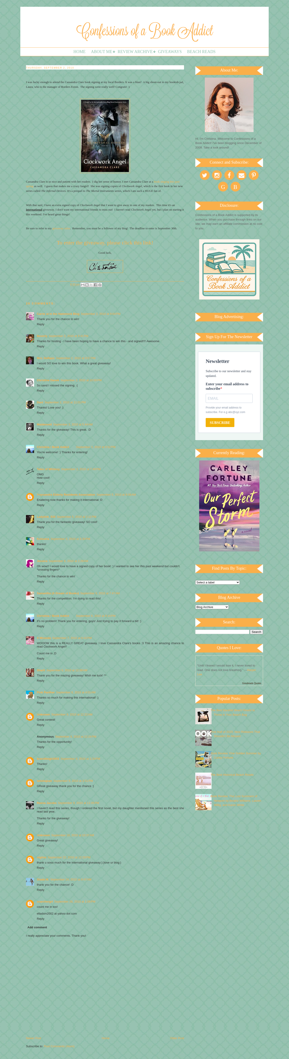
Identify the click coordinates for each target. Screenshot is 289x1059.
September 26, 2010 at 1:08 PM (74, 901)
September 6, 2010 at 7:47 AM (100, 593)
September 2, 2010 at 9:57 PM (76, 358)
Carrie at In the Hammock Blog (58, 314)
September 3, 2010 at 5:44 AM (73, 424)
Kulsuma (43, 539)
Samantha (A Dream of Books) (58, 593)
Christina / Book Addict (53, 447)
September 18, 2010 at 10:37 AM (72, 835)
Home (79, 51)
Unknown (43, 714)
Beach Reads (201, 51)
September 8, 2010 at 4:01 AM (76, 692)
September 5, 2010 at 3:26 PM (70, 539)
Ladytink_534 (46, 516)
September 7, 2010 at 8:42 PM (72, 638)
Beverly (42, 336)
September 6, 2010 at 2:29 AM (68, 561)
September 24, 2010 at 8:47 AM (70, 879)
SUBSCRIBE (220, 423)
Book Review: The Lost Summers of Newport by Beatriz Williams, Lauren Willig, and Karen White (235, 800)
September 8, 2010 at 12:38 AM (66, 670)
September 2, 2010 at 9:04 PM (100, 314)
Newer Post (33, 1038)
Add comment (37, 927)
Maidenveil (44, 424)
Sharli (41, 670)
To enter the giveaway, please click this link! (105, 243)
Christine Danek (48, 380)
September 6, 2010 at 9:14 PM (95, 616)
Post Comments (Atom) (59, 1046)
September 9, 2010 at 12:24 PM (75, 736)
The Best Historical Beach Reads (232, 774)
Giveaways (170, 51)
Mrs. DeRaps (46, 358)
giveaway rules (61, 228)
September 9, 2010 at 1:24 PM (80, 758)
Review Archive (135, 51)
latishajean (44, 781)
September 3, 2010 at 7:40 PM (81, 469)
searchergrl (45, 901)
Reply (40, 324)
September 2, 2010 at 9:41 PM (68, 336)
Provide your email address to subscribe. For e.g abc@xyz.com (225, 410)
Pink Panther (46, 692)
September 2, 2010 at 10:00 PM (81, 380)
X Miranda (44, 638)
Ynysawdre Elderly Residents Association (66, 494)
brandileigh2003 (48, 758)
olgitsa (41, 857)
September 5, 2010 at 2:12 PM (76, 516)
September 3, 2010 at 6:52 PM (95, 447)
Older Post (177, 1038)
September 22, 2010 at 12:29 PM (69, 857)
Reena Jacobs (46, 803)
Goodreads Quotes (251, 683)
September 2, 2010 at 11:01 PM (65, 402)
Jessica (42, 561)
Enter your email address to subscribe (227, 386)
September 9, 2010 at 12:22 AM (72, 714)
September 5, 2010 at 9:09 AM (116, 494)
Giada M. (43, 879)
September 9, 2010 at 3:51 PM (73, 781)
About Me (101, 51)
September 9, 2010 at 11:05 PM (78, 803)
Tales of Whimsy (48, 469)
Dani (40, 402)
